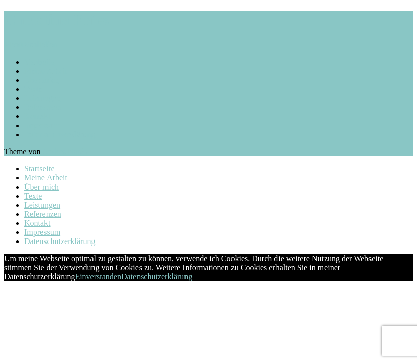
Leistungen (42, 98)
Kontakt (37, 116)
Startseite (39, 61)
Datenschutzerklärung (59, 134)
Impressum (42, 125)
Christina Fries (56, 20)
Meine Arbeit (45, 71)
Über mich (41, 80)
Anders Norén (65, 151)
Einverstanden (98, 276)
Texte (33, 89)
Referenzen (42, 107)
